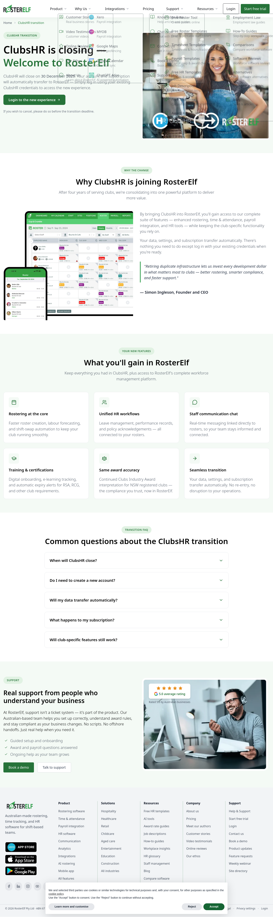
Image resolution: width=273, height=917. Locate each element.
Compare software (156, 878)
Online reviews (196, 848)
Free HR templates (156, 811)
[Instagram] (28, 886)
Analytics (64, 848)
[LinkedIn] (18, 886)
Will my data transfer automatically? (136, 600)
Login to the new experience (34, 100)
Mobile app (66, 871)
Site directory (238, 871)
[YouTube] (37, 886)
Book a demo (19, 767)
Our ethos (193, 856)
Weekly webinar (240, 863)
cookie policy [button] (56, 893)
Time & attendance (71, 819)
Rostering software (71, 811)
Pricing (191, 819)
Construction (110, 863)
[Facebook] (9, 886)
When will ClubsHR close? (136, 560)
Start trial (255, 8)
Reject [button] (192, 906)
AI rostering (66, 863)
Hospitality (108, 811)
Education (108, 856)
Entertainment (111, 848)
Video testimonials (199, 841)
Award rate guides (156, 826)
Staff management (157, 863)
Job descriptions (155, 834)
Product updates (240, 848)
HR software (66, 834)
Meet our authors (198, 826)
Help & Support (239, 811)
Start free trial (238, 819)
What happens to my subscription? (136, 620)
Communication (69, 841)
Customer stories (198, 834)
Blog (147, 871)
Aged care (108, 841)
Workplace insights (157, 848)
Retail (105, 826)
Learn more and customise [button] (71, 906)
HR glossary (152, 856)
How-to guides (154, 841)
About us (192, 811)
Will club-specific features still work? (136, 639)
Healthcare (108, 819)
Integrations (67, 856)
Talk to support (55, 767)
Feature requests (241, 856)
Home (7, 23)
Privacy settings (246, 908)
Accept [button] (213, 906)
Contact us (236, 834)
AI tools (149, 819)
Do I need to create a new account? (136, 580)
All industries (110, 871)
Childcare (107, 834)
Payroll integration (71, 826)
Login (231, 8)
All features (66, 878)
